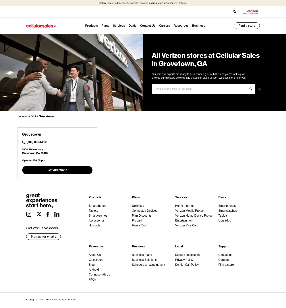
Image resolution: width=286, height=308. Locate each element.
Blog (92, 264)
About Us (95, 254)
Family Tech (140, 225)
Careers (164, 25)
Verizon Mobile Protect (189, 210)
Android (94, 269)
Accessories (97, 220)
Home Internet (184, 205)
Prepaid (137, 220)
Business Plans (142, 254)
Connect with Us (99, 274)
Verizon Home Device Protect (194, 215)
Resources (181, 25)
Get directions (57, 170)
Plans (105, 25)
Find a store (247, 25)
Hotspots (94, 225)
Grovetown (31, 134)
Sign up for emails (43, 236)
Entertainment (184, 220)
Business (198, 25)
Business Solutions (144, 259)
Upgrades (224, 220)
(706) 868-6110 (34, 142)
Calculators (96, 259)
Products (91, 25)
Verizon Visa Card (186, 225)
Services (119, 25)
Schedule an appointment (148, 264)
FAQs (92, 279)
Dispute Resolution (187, 254)
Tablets (93, 210)
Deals (132, 25)
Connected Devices (144, 210)
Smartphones (97, 205)
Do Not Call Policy (187, 264)
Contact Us (147, 25)
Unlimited (138, 205)
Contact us (225, 254)
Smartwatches (98, 215)
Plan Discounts (142, 215)
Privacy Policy (184, 259)
